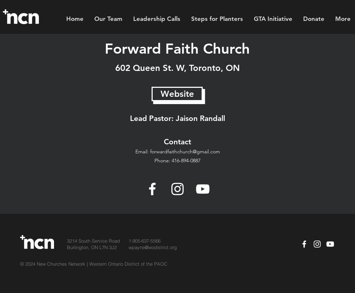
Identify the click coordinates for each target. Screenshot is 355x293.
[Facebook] (152, 189)
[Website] (177, 94)
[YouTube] (202, 189)
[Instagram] (177, 189)
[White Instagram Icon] (317, 244)
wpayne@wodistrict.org (153, 247)
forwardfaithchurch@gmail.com (185, 151)
